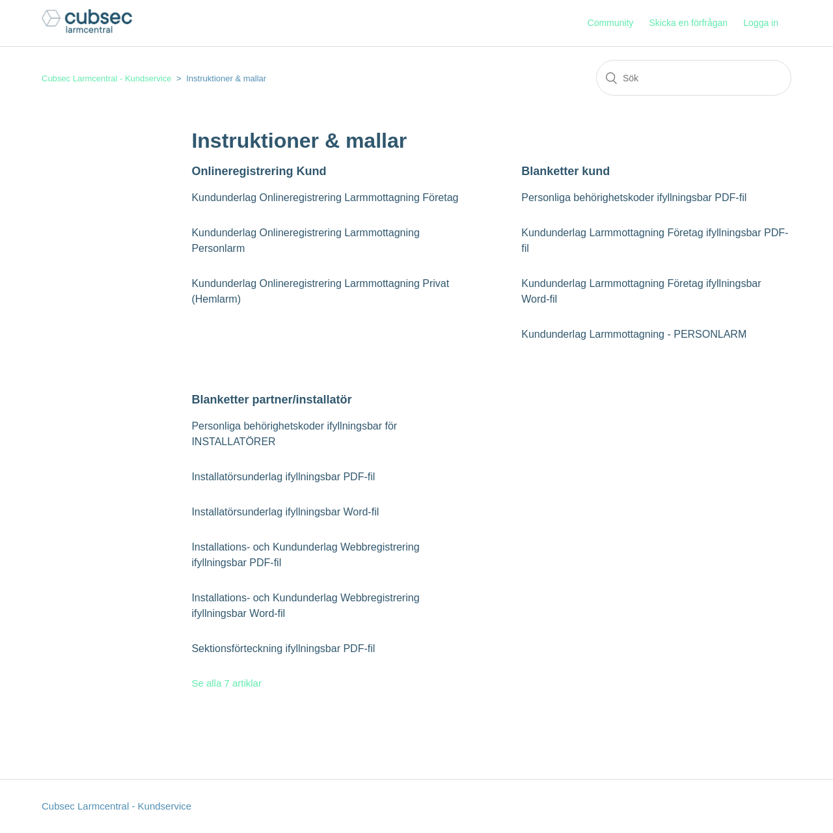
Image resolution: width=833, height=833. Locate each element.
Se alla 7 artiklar (226, 683)
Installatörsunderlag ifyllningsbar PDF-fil (283, 476)
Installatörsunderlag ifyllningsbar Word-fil (285, 511)
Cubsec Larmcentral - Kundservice (106, 78)
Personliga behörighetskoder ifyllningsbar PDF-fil (633, 197)
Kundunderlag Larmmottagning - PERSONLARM (633, 334)
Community (611, 23)
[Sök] (693, 78)
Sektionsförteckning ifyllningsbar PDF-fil (283, 648)
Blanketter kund (565, 171)
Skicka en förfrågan (688, 23)
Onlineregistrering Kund (258, 171)
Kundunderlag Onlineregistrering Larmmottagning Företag (324, 197)
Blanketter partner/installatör (271, 399)
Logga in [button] (760, 23)
